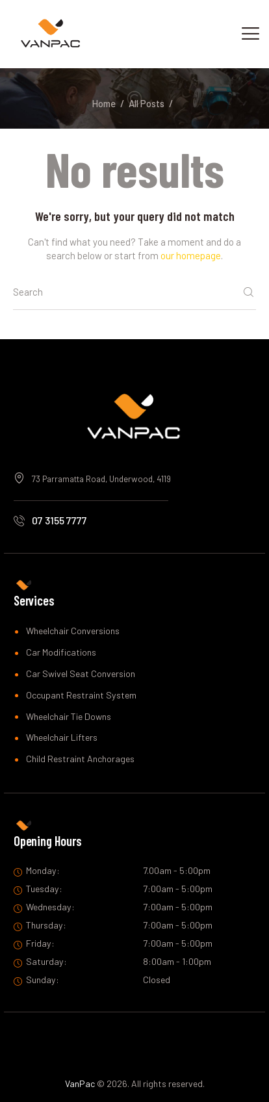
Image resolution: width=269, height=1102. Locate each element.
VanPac (80, 1083)
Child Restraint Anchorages (80, 758)
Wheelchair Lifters (61, 737)
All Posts (146, 103)
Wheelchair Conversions (73, 630)
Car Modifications (61, 652)
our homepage (190, 255)
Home (104, 103)
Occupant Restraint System (81, 694)
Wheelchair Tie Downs (68, 716)
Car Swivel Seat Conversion (80, 673)
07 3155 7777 (59, 520)
